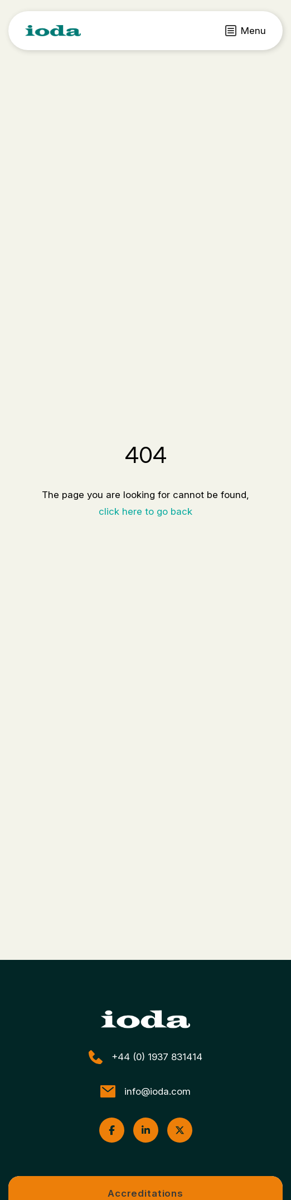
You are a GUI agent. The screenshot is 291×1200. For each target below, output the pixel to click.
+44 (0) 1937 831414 (145, 1057)
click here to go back (145, 511)
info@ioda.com (145, 1091)
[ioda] (53, 30)
